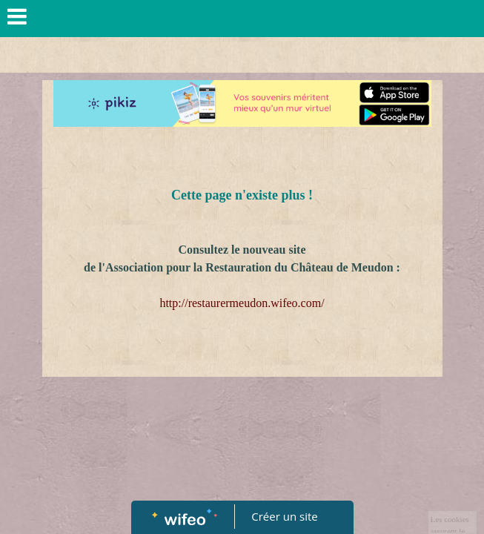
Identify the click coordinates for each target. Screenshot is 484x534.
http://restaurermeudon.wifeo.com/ (241, 303)
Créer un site (284, 516)
